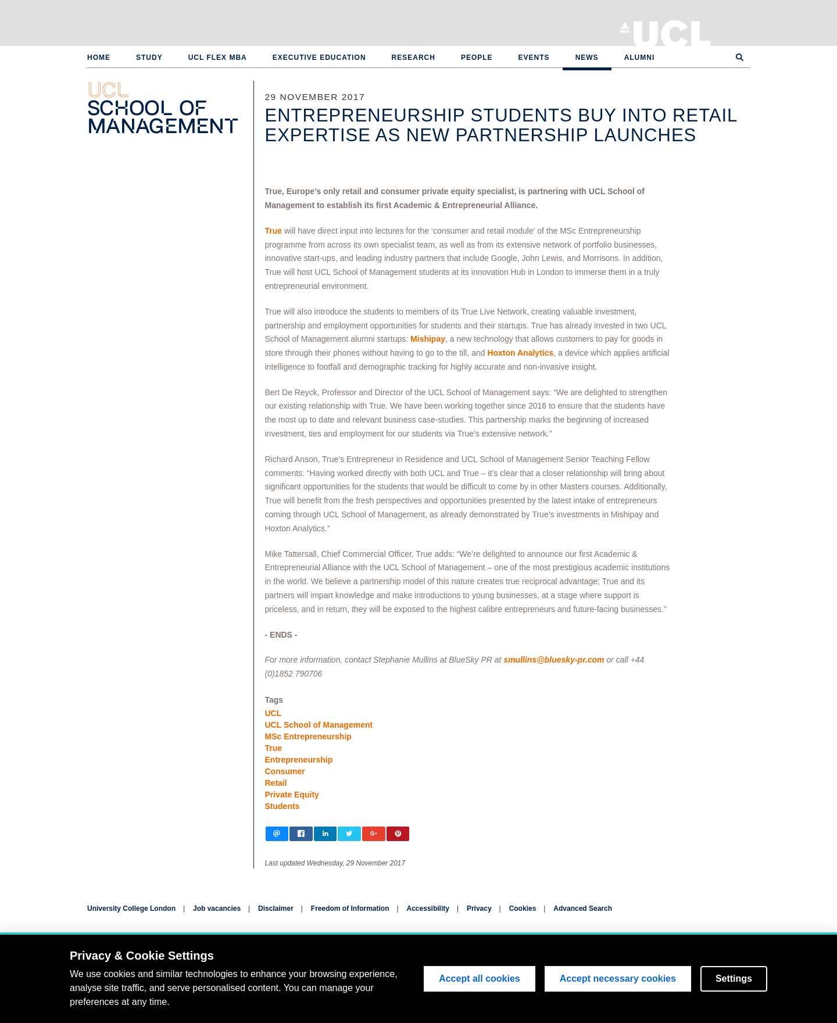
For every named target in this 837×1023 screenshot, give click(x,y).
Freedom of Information (350, 908)
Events (534, 57)
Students (282, 806)
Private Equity (292, 794)
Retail (276, 783)
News (587, 57)
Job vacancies (217, 908)
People (477, 57)
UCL (273, 713)
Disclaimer (276, 908)
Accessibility (428, 908)
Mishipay (427, 339)
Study (149, 57)
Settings (734, 978)
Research (413, 57)
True (273, 230)
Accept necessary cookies (618, 978)
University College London (672, 32)
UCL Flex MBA (217, 57)
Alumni (639, 57)
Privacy (479, 908)
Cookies (522, 908)
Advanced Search (582, 908)
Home (98, 57)
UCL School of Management (319, 724)
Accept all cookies (479, 978)
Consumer (285, 771)
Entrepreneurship (299, 759)
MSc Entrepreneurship (308, 736)
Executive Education (319, 57)
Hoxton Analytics (520, 352)
